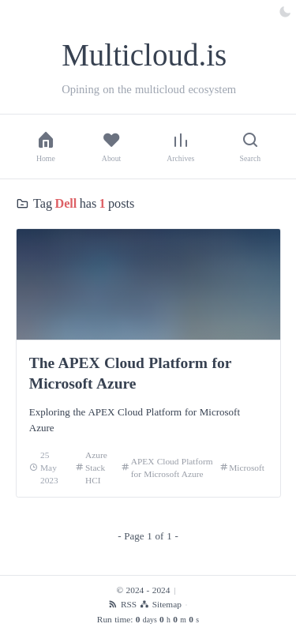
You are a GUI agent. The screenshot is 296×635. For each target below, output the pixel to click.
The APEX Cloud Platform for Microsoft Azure (130, 373)
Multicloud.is (144, 55)
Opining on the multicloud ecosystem (149, 89)
